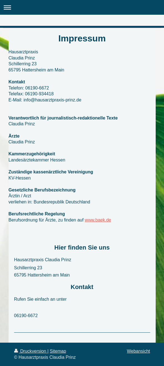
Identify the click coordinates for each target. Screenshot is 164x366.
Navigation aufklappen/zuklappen (82, 7)
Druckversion (30, 351)
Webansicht (138, 351)
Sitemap (58, 351)
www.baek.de (98, 220)
